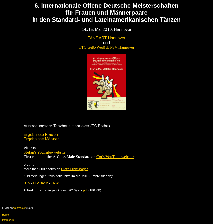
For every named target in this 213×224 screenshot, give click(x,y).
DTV (27, 183)
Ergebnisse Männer (41, 139)
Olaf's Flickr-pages (74, 169)
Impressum (8, 220)
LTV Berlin (40, 183)
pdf (85, 190)
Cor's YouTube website (115, 157)
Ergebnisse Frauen (41, 134)
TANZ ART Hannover (106, 38)
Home (5, 214)
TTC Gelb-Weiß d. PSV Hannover (106, 47)
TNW (55, 183)
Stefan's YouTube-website (45, 152)
